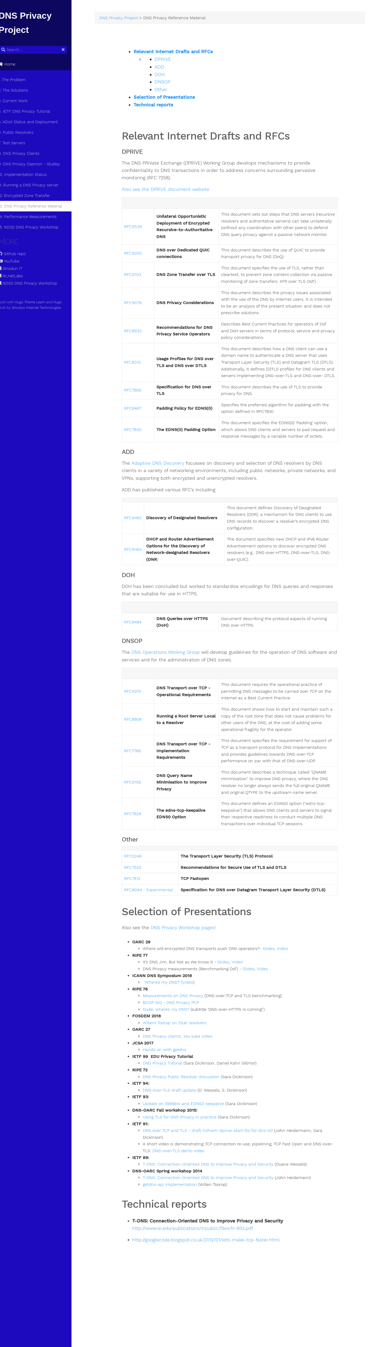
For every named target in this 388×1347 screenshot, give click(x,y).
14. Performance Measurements (33, 216)
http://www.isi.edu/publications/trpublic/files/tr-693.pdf (200, 1269)
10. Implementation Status (28, 174)
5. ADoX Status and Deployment (34, 122)
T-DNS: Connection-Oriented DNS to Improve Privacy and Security (216, 1206)
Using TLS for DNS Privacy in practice (188, 1158)
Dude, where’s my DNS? (175, 1050)
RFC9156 (140, 820)
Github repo (18, 253)
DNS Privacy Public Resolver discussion (189, 1118)
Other (169, 90)
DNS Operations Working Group (174, 680)
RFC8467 (140, 429)
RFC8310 (140, 380)
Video (290, 990)
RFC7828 (140, 855)
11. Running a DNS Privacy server (34, 185)
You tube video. (206, 1078)
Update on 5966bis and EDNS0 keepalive (191, 1145)
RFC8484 (141, 650)
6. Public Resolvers (21, 132)
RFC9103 (140, 286)
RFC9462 (141, 546)
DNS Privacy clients (170, 1078)
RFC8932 (141, 345)
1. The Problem (17, 79)
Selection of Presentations (172, 98)
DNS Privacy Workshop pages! (191, 969)
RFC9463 (141, 577)
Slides (277, 990)
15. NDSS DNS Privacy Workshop (34, 227)
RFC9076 (141, 317)
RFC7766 (140, 782)
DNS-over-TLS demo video (196, 1192)
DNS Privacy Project (128, 19)
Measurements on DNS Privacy (181, 1037)
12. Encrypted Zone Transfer (30, 195)
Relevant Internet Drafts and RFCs (181, 52)
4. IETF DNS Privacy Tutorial (30, 111)
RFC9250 (141, 261)
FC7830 (142, 454)
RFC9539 (141, 231)
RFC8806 (141, 747)
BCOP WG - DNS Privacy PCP (179, 1044)
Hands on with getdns (173, 1091)
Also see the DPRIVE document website (173, 190)
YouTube (14, 261)
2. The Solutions (19, 90)
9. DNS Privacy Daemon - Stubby (35, 164)
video (196, 1024)
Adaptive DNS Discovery (165, 491)
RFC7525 (140, 909)
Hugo (63, 302)
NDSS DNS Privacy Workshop (33, 283)
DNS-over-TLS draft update (177, 1131)
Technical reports (161, 105)
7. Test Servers (17, 143)
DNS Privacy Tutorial (170, 1104)
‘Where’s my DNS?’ (171, 1024)
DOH (168, 75)
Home (12, 64)
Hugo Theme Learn (36, 302)
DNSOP (171, 83)
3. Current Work (18, 100)
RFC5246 (141, 897)
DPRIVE (171, 60)
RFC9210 (140, 719)
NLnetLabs (16, 276)
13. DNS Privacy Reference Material (36, 206)
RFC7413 (140, 920)
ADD (167, 68)
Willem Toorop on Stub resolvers (183, 1064)
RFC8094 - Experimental (156, 931)
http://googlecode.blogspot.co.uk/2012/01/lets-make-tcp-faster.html (214, 1281)
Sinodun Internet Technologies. (43, 308)
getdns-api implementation (178, 1226)
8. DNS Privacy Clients (24, 153)
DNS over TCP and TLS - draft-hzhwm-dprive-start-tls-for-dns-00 (216, 1172)
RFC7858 (140, 411)
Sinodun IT (16, 268)
